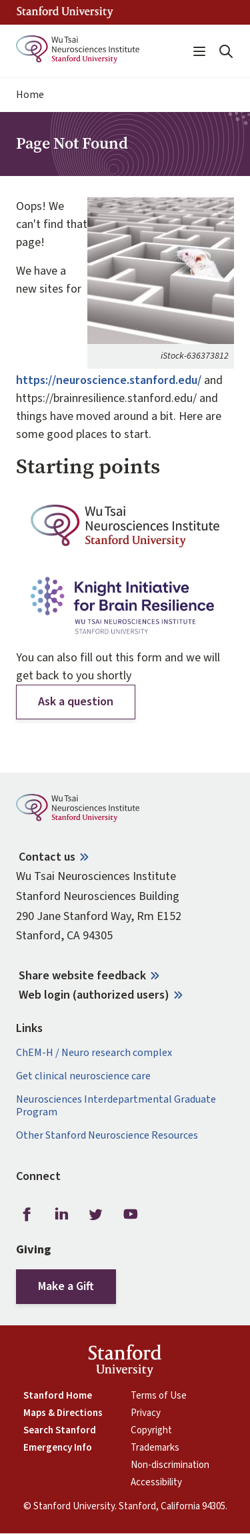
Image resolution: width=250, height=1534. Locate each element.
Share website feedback (82, 975)
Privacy (146, 1413)
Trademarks (155, 1448)
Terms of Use (159, 1396)
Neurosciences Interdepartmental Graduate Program (116, 1106)
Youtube (130, 1214)
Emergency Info (57, 1448)
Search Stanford (59, 1431)
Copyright (151, 1431)
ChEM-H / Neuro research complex (94, 1053)
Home (30, 95)
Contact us (47, 857)
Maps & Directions (63, 1413)
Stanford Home (57, 1396)
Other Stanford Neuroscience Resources (107, 1135)
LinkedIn (61, 1214)
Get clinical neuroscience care (83, 1076)
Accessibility (156, 1483)
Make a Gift (66, 1286)
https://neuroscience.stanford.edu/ (108, 380)
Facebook (26, 1214)
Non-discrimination (170, 1465)
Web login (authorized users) (94, 995)
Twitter (96, 1214)
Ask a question (75, 701)
